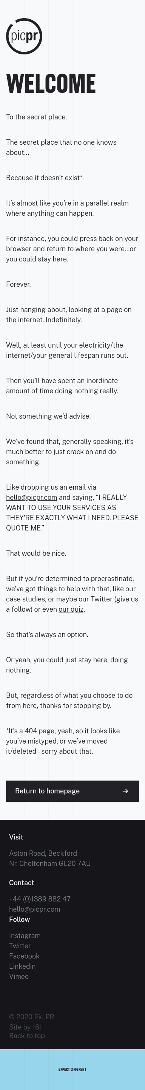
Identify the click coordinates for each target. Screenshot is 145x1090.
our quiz (71, 609)
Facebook (24, 956)
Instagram (25, 936)
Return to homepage (47, 791)
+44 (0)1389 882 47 (40, 899)
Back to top (27, 1036)
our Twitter (96, 599)
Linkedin (22, 966)
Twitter (20, 946)
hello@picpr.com (31, 497)
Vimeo (19, 976)
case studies (25, 599)
